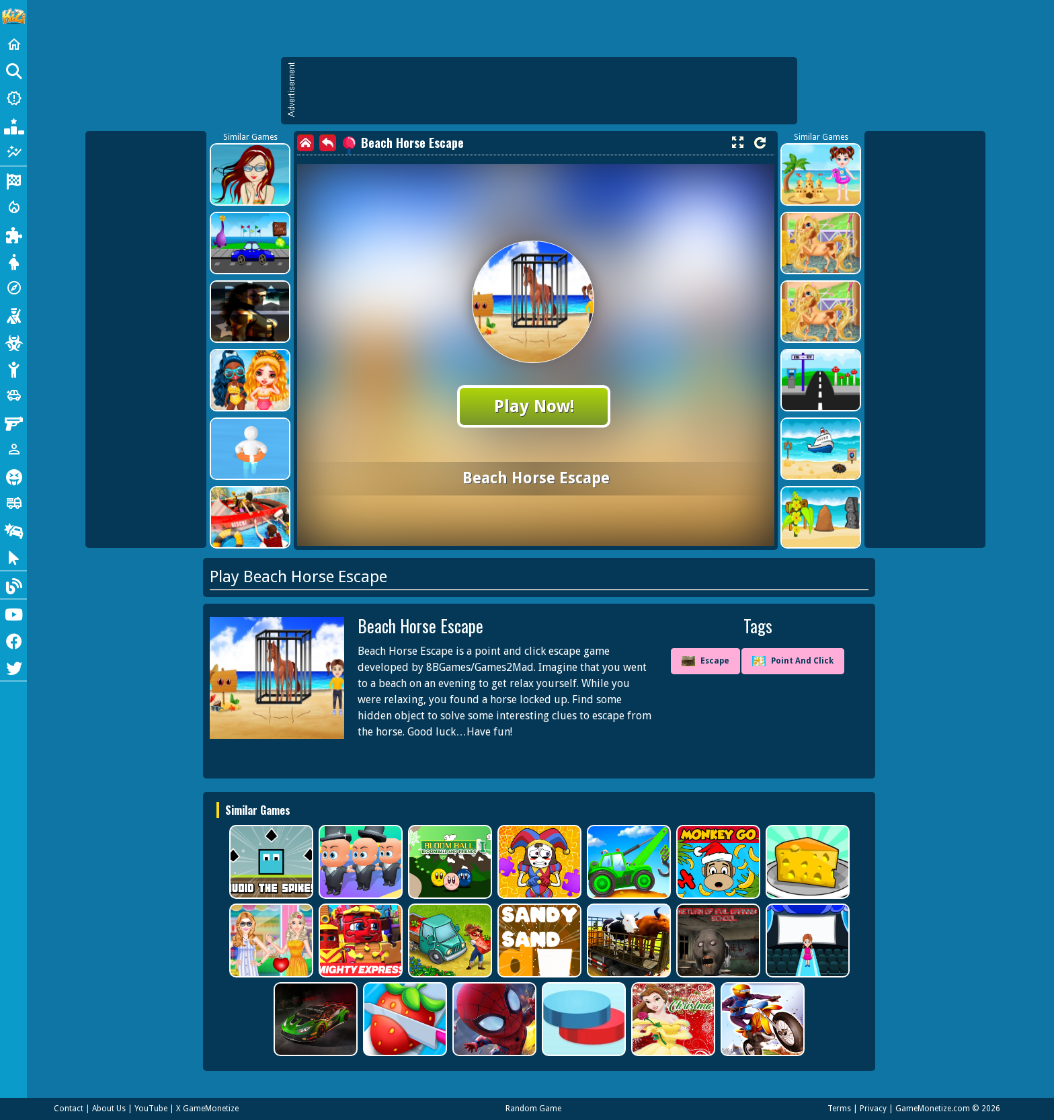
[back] (327, 142)
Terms (839, 1108)
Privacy (873, 1108)
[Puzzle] (13, 234)
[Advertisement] (545, 91)
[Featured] (13, 151)
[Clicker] (13, 556)
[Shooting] (13, 314)
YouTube (150, 1108)
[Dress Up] (13, 260)
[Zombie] (13, 341)
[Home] (13, 44)
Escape (705, 661)
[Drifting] (13, 529)
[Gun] (13, 422)
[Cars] (13, 395)
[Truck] (13, 502)
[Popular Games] (13, 125)
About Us (109, 1108)
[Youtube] (13, 613)
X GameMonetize (207, 1108)
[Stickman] (13, 368)
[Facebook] (13, 640)
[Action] (13, 207)
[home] (305, 142)
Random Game (533, 1108)
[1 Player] (13, 449)
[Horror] (13, 476)
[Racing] (13, 180)
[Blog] (13, 584)
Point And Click (793, 661)
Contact (68, 1108)
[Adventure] (13, 287)
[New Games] (13, 98)
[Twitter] (13, 666)
